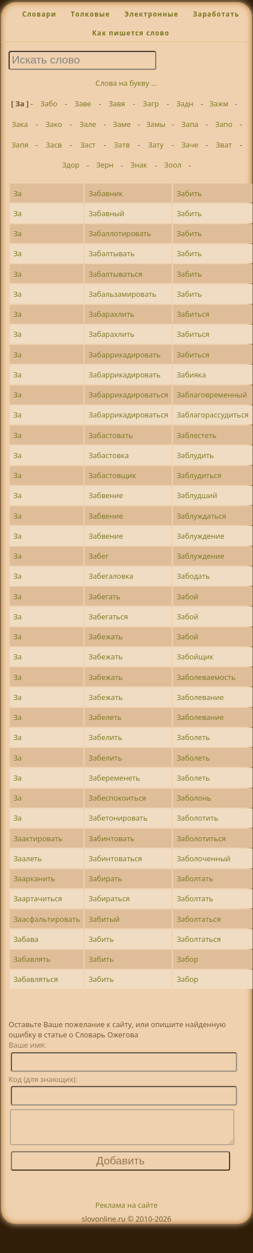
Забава (25, 939)
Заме (122, 124)
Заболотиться (201, 838)
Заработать (216, 14)
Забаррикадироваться (128, 394)
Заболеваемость (206, 677)
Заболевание (200, 697)
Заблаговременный (212, 394)
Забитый (104, 919)
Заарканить (34, 878)
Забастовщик (112, 475)
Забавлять (31, 959)
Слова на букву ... (126, 83)
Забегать (105, 596)
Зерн (105, 165)
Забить (189, 193)
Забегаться (108, 616)
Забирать (105, 878)
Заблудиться (199, 475)
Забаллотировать (120, 233)
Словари (39, 14)
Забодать (193, 576)
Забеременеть (114, 778)
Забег (99, 556)
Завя (117, 103)
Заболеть (193, 737)
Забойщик (195, 656)
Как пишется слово (130, 33)
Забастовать (111, 435)
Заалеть (27, 858)
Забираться (109, 898)
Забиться (193, 314)
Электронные (151, 14)
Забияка (191, 374)
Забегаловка (111, 576)
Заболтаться (199, 919)
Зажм (218, 103)
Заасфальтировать (46, 919)
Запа (190, 124)
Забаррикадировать (125, 354)
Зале (88, 124)
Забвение (106, 495)
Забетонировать (118, 818)
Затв (122, 145)
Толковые (90, 14)
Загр (151, 103)
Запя (20, 145)
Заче (190, 145)
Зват (224, 145)
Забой (188, 596)
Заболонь (194, 798)
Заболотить (198, 818)
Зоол (172, 165)
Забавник (106, 193)
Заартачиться (37, 898)
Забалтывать (112, 253)
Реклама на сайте (127, 1212)
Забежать (105, 636)
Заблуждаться (202, 516)
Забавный (107, 213)
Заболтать (195, 878)
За (17, 193)
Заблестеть (197, 435)
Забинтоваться (115, 858)
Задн (184, 103)
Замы (155, 124)
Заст (88, 145)
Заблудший (197, 495)
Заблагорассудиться (213, 414)
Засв (54, 145)
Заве (82, 103)
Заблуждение (200, 536)
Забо (48, 103)
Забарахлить (112, 314)
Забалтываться (116, 274)
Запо (223, 124)
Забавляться (35, 979)
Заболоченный (204, 858)
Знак (139, 165)
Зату (156, 145)
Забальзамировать (123, 294)
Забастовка (109, 455)
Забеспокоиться (117, 798)
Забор (188, 959)
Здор (71, 165)
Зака (20, 124)
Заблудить (195, 455)
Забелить (105, 737)
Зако (54, 124)
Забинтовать (112, 838)
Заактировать (37, 838)
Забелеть (105, 717)
